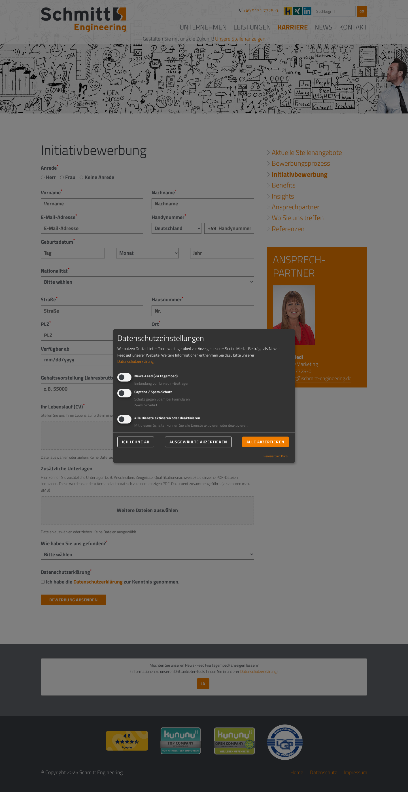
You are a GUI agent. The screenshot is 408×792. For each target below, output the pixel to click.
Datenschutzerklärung (135, 361)
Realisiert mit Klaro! (276, 456)
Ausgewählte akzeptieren (198, 442)
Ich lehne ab (136, 442)
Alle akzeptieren (265, 442)
